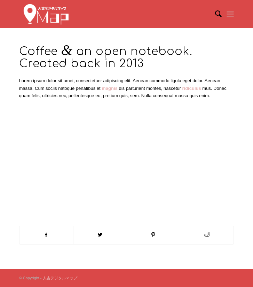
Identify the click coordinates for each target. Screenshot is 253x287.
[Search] (215, 14)
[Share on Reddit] (207, 235)
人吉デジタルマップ (60, 278)
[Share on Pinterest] (153, 235)
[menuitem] (215, 14)
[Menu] (230, 14)
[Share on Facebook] (46, 235)
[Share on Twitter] (100, 235)
